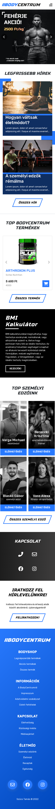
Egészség (28, 769)
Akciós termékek (27, 664)
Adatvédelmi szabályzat (27, 699)
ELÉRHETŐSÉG (13, 451)
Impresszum (27, 693)
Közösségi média (27, 728)
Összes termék (27, 669)
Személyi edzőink (27, 751)
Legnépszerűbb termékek (28, 658)
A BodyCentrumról (27, 687)
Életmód (27, 757)
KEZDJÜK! (15, 368)
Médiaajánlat (27, 734)
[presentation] (6, 261)
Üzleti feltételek (27, 704)
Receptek (27, 763)
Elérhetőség (27, 722)
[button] (4, 37)
